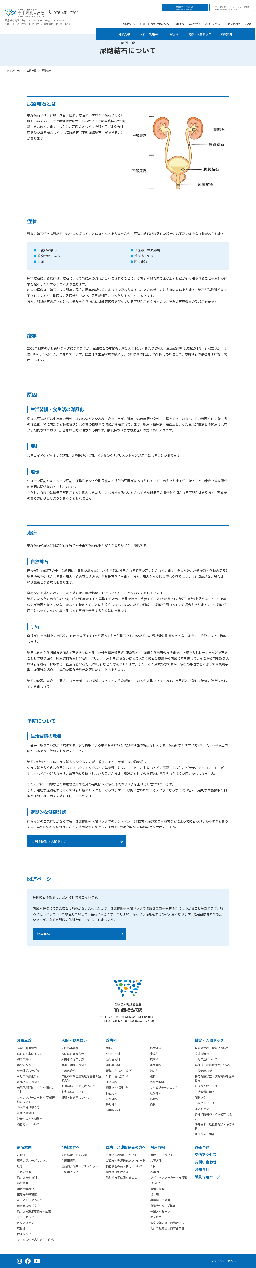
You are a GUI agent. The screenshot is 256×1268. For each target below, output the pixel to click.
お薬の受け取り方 (28, 1107)
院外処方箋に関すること (121, 1177)
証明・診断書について (75, 1097)
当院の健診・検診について (212, 1048)
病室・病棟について (74, 1065)
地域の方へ (129, 19)
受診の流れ (202, 1054)
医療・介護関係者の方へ (155, 19)
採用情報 (179, 19)
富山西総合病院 (128, 1007)
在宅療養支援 (69, 1172)
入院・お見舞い (148, 29)
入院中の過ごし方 (72, 1059)
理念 (20, 1166)
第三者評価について (29, 1200)
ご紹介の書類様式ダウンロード (125, 1160)
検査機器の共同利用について (124, 1166)
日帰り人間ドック (206, 1086)
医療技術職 (157, 1189)
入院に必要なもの (72, 1054)
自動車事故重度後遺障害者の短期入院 (81, 1078)
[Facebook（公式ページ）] (28, 1261)
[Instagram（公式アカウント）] (19, 1261)
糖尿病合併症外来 (117, 1172)
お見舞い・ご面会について (78, 1086)
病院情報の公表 (27, 1189)
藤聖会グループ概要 (163, 1206)
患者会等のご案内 (28, 1206)
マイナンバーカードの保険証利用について (37, 1099)
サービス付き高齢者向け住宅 (35, 1240)
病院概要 (22, 1183)
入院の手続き (69, 1048)
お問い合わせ (233, 19)
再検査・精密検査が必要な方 (213, 1065)
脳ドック (200, 1097)
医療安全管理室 (27, 1194)
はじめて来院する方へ (31, 1054)
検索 (249, 19)
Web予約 (195, 19)
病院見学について (161, 1155)
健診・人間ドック (202, 29)
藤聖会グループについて (32, 1160)
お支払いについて (72, 1092)
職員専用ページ (207, 1176)
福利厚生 (156, 1217)
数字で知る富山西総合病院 (167, 1223)
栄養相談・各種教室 (29, 1119)
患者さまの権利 (27, 1177)
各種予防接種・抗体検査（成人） (213, 1116)
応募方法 (156, 1160)
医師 (153, 1166)
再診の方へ (24, 1065)
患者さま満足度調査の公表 (34, 1211)
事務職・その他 (160, 1200)
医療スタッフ (25, 1223)
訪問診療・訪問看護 (74, 1155)
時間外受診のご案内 (29, 1071)
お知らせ (202, 1169)
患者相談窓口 (25, 1113)
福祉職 (154, 1194)
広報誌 (21, 1228)
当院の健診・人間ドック (49, 841)
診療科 (174, 29)
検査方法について (28, 1124)
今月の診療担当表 (28, 1076)
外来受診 (120, 29)
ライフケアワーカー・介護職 (168, 1177)
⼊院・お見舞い (74, 1040)
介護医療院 (68, 1071)
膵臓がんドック (205, 1103)
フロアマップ (25, 1217)
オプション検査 (205, 1134)
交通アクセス (213, 19)
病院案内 (231, 29)
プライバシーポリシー (225, 1261)
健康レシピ (24, 1234)
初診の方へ (24, 1059)
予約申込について (206, 1059)
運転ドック (202, 1109)
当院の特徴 (24, 1172)
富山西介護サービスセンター (79, 1166)
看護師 (154, 1172)
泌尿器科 (43, 933)
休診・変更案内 (27, 1048)
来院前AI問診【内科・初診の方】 (35, 1089)
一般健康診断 (203, 1071)
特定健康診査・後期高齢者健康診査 (214, 1078)
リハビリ (156, 1183)
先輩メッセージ (160, 1211)
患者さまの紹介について (121, 1155)
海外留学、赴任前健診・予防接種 (214, 1126)
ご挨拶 (21, 1155)
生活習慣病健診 (205, 1092)
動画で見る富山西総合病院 (167, 1228)
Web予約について (28, 1082)
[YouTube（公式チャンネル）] (37, 1261)
